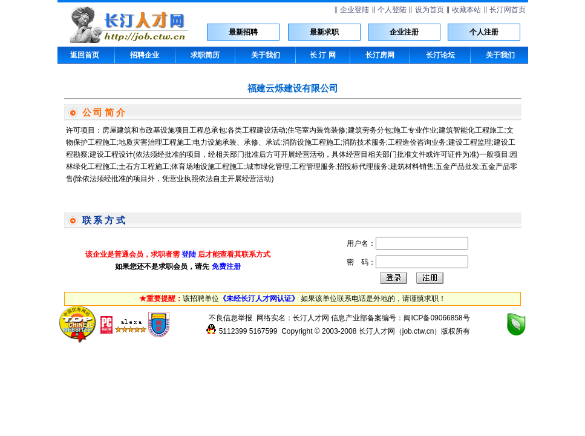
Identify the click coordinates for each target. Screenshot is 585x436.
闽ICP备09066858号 (436, 318)
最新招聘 (243, 32)
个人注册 (483, 32)
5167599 (263, 331)
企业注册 (404, 32)
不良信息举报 (230, 318)
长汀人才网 (311, 318)
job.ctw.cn (418, 331)
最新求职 (324, 32)
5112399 (233, 331)
